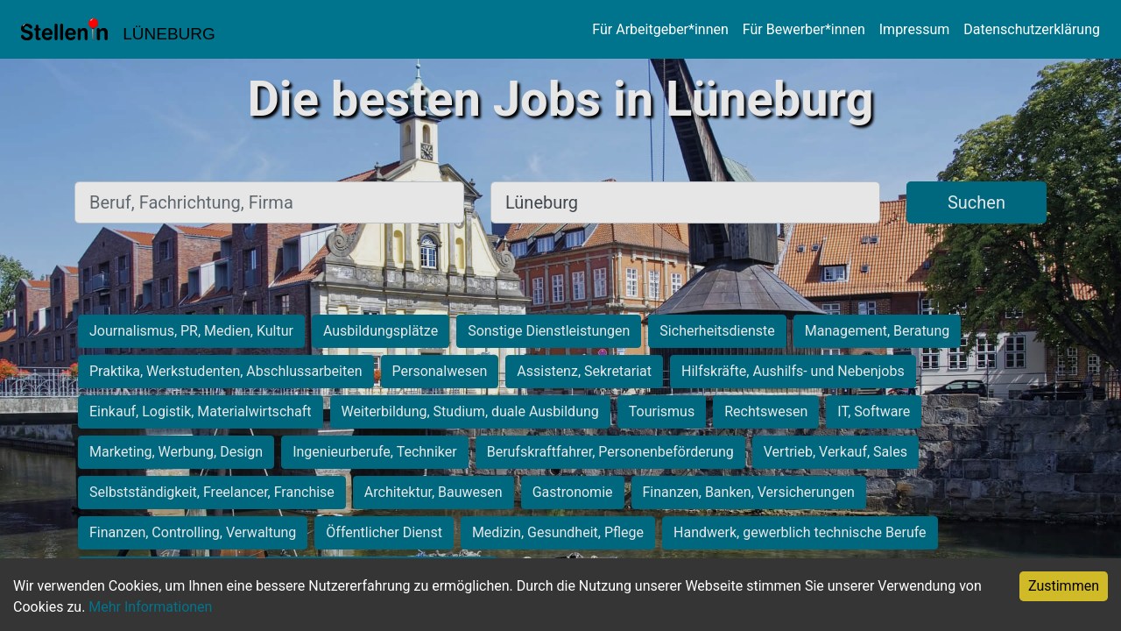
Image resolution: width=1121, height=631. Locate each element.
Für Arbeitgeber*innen (660, 29)
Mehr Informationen (150, 607)
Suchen (976, 202)
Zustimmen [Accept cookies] (1063, 586)
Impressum (914, 29)
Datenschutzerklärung (1031, 29)
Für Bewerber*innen (804, 29)
